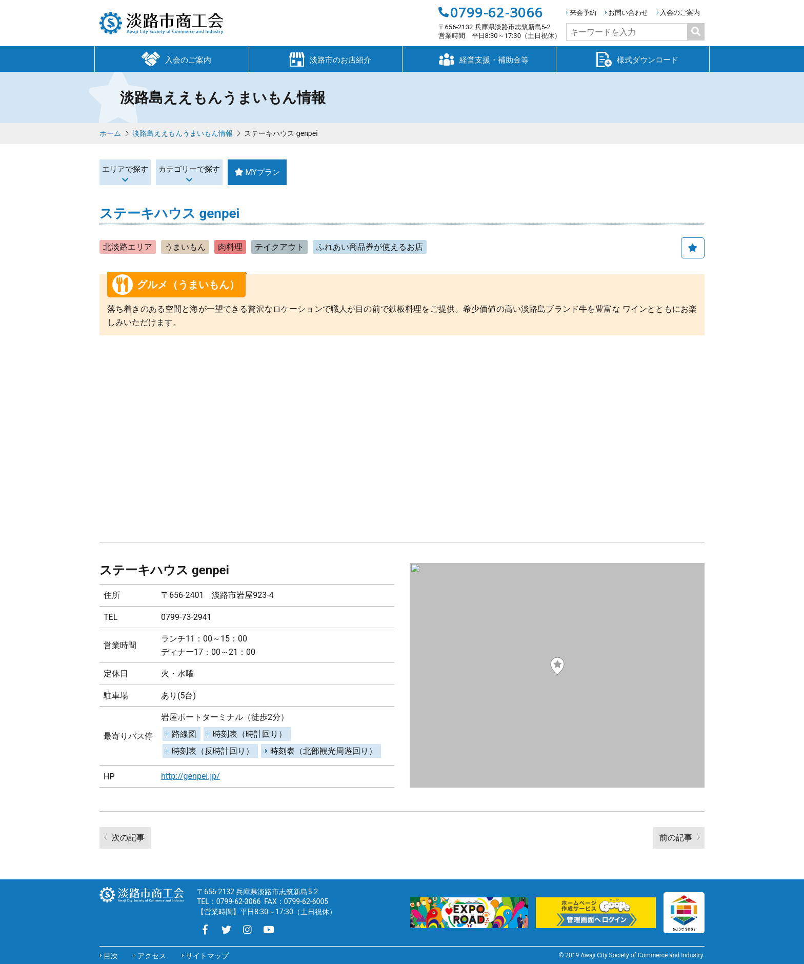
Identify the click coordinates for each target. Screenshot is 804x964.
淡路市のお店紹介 (326, 58)
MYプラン (349, 172)
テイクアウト (279, 247)
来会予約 (583, 12)
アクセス (151, 956)
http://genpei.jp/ (190, 776)
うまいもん (185, 247)
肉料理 (230, 247)
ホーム (110, 133)
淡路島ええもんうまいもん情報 (182, 133)
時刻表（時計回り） (250, 734)
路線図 (184, 734)
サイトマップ (207, 956)
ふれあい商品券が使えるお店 (369, 247)
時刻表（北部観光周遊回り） (323, 751)
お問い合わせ (628, 12)
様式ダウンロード (633, 58)
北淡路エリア (127, 247)
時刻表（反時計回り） (213, 751)
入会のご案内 (680, 12)
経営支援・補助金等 (479, 58)
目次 (111, 956)
